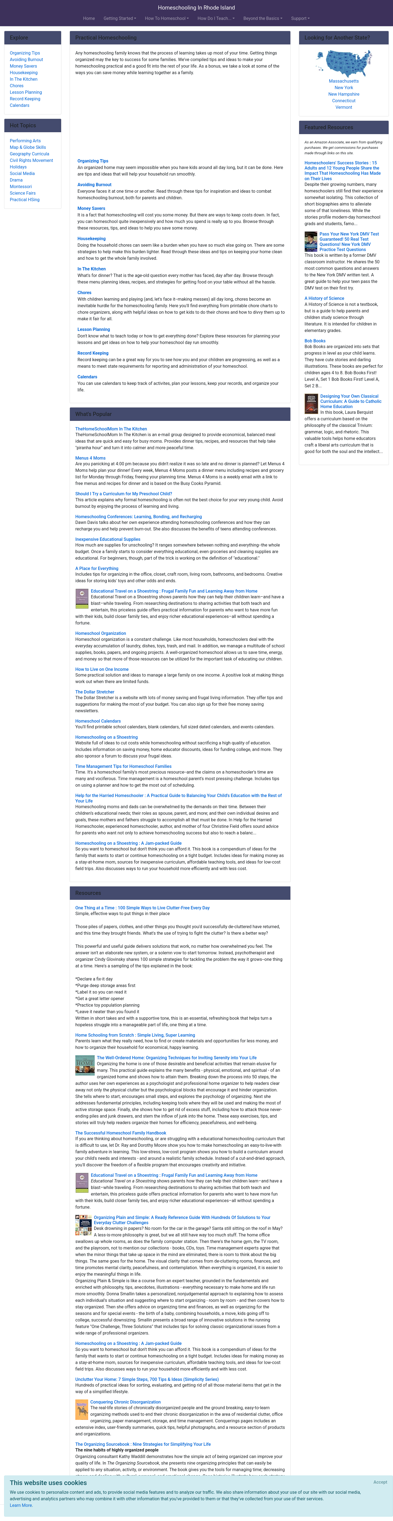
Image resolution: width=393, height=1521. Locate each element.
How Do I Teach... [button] (214, 18)
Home (89, 18)
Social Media (22, 173)
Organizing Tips (93, 161)
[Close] (380, 1482)
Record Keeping (93, 353)
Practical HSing (25, 199)
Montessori (21, 186)
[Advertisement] (180, 116)
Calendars (87, 376)
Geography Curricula (29, 153)
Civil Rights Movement (31, 160)
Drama (16, 180)
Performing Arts (25, 140)
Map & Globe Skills (28, 147)
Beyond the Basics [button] (261, 18)
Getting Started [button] (118, 18)
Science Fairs (23, 193)
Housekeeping (92, 238)
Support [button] (298, 18)
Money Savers (91, 208)
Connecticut (344, 100)
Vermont (344, 107)
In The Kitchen (92, 268)
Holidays (18, 167)
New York (344, 87)
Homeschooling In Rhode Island (196, 7)
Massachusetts (344, 81)
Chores (84, 292)
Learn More (21, 1505)
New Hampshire (343, 94)
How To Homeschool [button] (165, 18)
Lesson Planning (94, 329)
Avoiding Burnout (94, 184)
